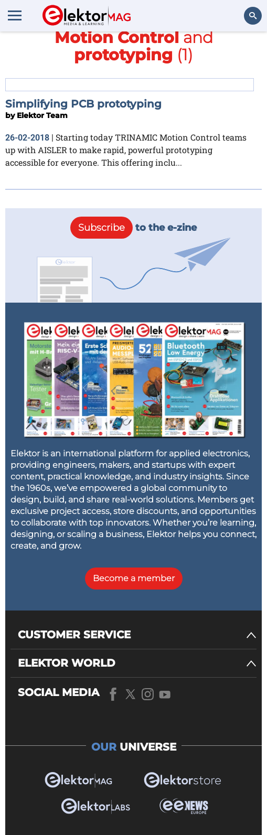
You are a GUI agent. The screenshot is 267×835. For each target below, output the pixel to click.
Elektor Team (42, 115)
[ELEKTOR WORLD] (137, 663)
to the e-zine (133, 227)
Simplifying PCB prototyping (83, 104)
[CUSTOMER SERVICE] (137, 635)
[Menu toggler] (15, 15)
